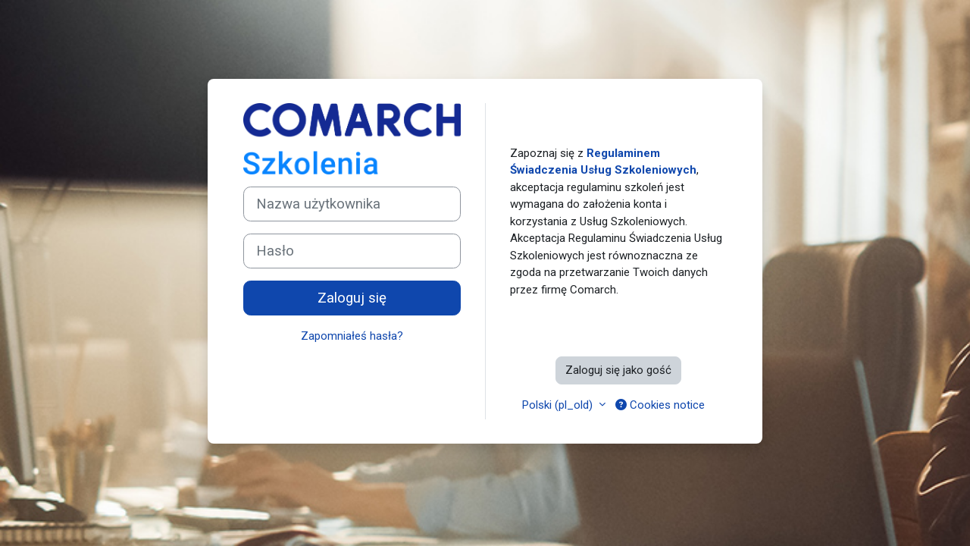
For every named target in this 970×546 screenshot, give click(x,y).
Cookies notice (660, 405)
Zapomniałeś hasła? (352, 336)
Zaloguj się (352, 298)
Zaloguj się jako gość (618, 370)
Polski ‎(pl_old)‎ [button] (559, 405)
